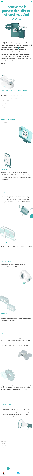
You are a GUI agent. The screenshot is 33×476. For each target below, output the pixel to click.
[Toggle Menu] (31, 1)
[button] (16, 217)
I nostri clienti (3, 447)
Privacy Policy (3, 443)
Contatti (2, 451)
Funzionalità (2, 453)
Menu (1, 439)
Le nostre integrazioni (4, 441)
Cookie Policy (3, 449)
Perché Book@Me (3, 445)
